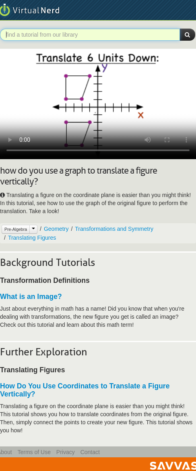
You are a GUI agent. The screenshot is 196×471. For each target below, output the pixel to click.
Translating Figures (32, 237)
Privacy (65, 452)
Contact (90, 452)
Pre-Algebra (15, 229)
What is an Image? (31, 297)
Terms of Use (33, 452)
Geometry (56, 229)
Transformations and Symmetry (114, 229)
